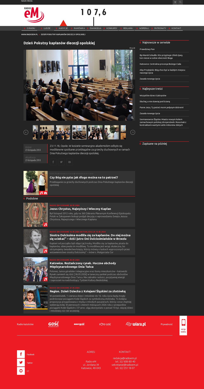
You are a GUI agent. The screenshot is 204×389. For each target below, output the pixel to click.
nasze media (26, 1)
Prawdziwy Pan (147, 49)
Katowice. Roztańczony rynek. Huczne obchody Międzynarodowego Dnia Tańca (83, 264)
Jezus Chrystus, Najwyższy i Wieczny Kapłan (80, 208)
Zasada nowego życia (150, 79)
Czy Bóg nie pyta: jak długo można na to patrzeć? (84, 177)
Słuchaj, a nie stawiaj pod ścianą (155, 101)
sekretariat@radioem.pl (125, 364)
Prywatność (167, 324)
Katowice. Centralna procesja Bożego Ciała (160, 64)
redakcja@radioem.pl (125, 358)
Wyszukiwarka (180, 2)
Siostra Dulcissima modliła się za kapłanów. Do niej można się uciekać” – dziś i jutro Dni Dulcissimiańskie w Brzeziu (90, 236)
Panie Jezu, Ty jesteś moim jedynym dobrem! (161, 107)
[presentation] (31, 375)
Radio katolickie (25, 324)
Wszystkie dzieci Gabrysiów (153, 95)
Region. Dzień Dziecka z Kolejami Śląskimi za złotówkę (88, 291)
